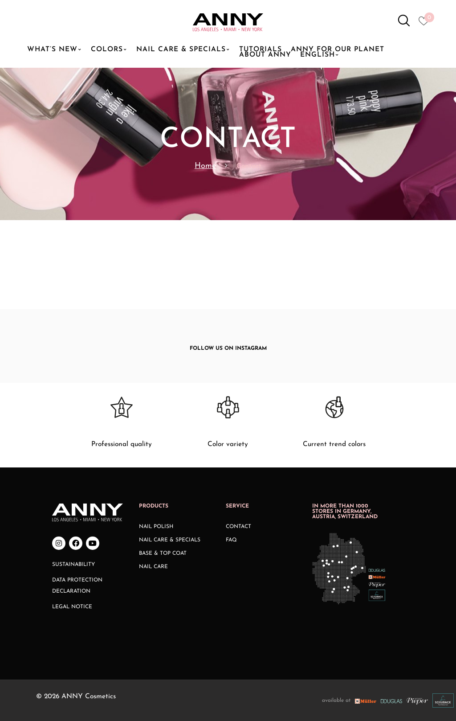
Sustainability (73, 564)
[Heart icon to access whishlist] (426, 23)
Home (205, 166)
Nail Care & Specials (169, 540)
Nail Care (153, 566)
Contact (238, 526)
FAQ (231, 540)
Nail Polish (156, 526)
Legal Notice (72, 607)
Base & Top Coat (163, 553)
